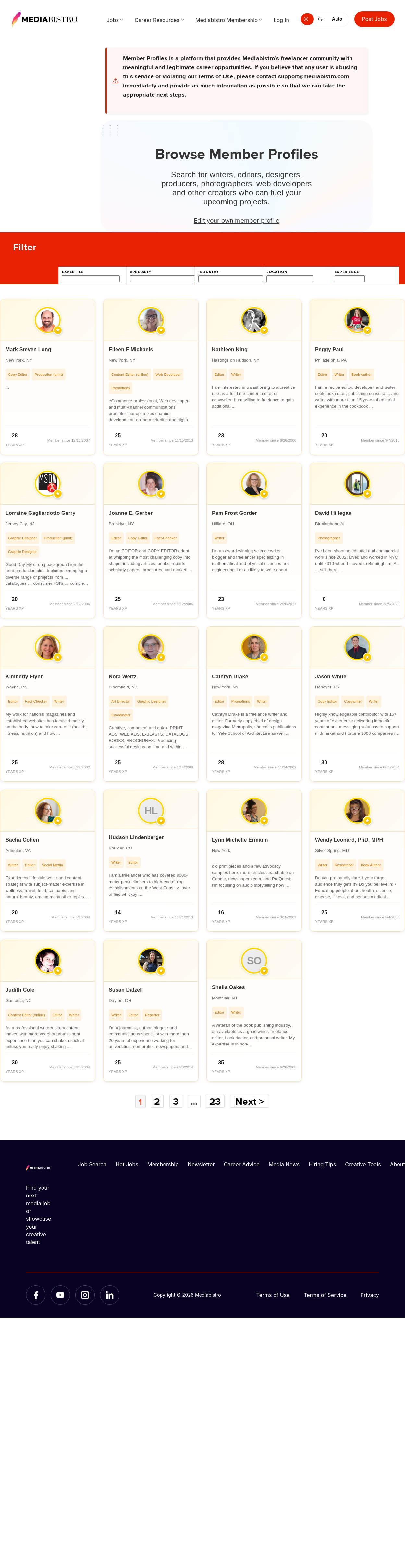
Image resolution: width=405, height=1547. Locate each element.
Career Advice (242, 1164)
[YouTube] (60, 1294)
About (397, 1164)
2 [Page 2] (157, 1101)
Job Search (92, 1164)
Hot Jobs (127, 1164)
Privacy (370, 1294)
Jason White (330, 676)
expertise (72, 272)
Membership (162, 1164)
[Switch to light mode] (307, 19)
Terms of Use (273, 1294)
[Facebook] (35, 1294)
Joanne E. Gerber (131, 513)
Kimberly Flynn (25, 676)
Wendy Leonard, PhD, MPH (349, 840)
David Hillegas (333, 513)
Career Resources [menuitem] (157, 20)
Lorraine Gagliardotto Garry (41, 513)
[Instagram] (85, 1294)
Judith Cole (20, 990)
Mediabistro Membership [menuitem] (226, 20)
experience (347, 272)
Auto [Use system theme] (337, 19)
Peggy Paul (329, 349)
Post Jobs (374, 19)
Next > (252, 1101)
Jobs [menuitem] (112, 20)
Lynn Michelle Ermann (240, 840)
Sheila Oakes (228, 987)
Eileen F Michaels (131, 349)
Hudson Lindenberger (136, 837)
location (276, 272)
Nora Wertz (123, 676)
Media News (284, 1164)
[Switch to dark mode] (321, 19)
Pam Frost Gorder (234, 513)
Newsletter (201, 1164)
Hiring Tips (322, 1164)
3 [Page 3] (175, 1101)
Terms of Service (325, 1294)
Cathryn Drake (230, 676)
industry (208, 272)
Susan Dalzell (126, 990)
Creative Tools (363, 1164)
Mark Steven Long (28, 349)
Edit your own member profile (236, 220)
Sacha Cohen (22, 840)
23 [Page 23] (217, 1101)
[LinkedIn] (109, 1294)
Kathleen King (230, 349)
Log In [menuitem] (281, 20)
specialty (140, 272)
